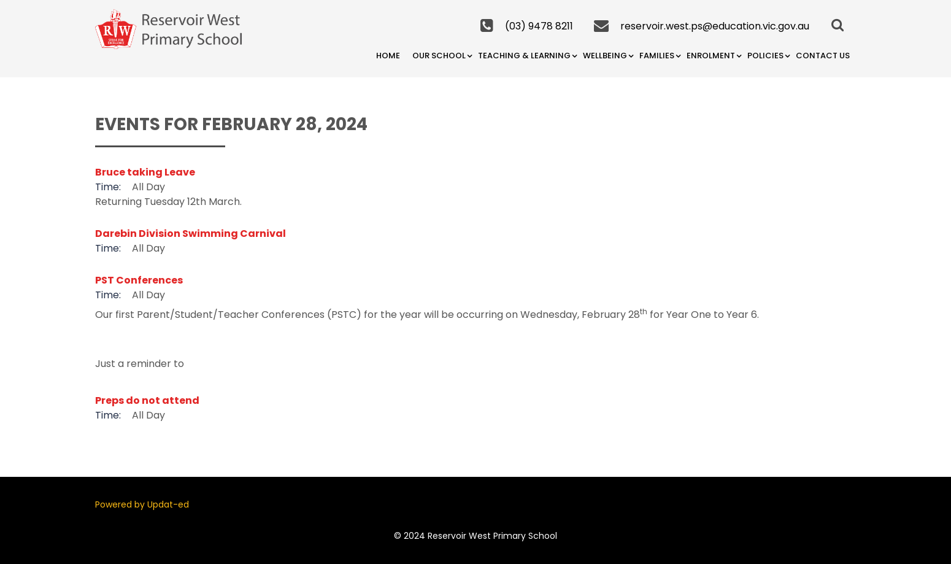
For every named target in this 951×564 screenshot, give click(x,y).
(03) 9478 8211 (539, 26)
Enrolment (711, 55)
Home (388, 55)
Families (656, 55)
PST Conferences (139, 280)
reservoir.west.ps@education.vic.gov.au (714, 26)
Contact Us (823, 55)
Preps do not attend (147, 400)
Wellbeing (605, 55)
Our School (439, 55)
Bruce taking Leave (145, 172)
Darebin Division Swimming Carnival (190, 233)
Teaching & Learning (524, 55)
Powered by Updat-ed (142, 504)
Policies (765, 55)
